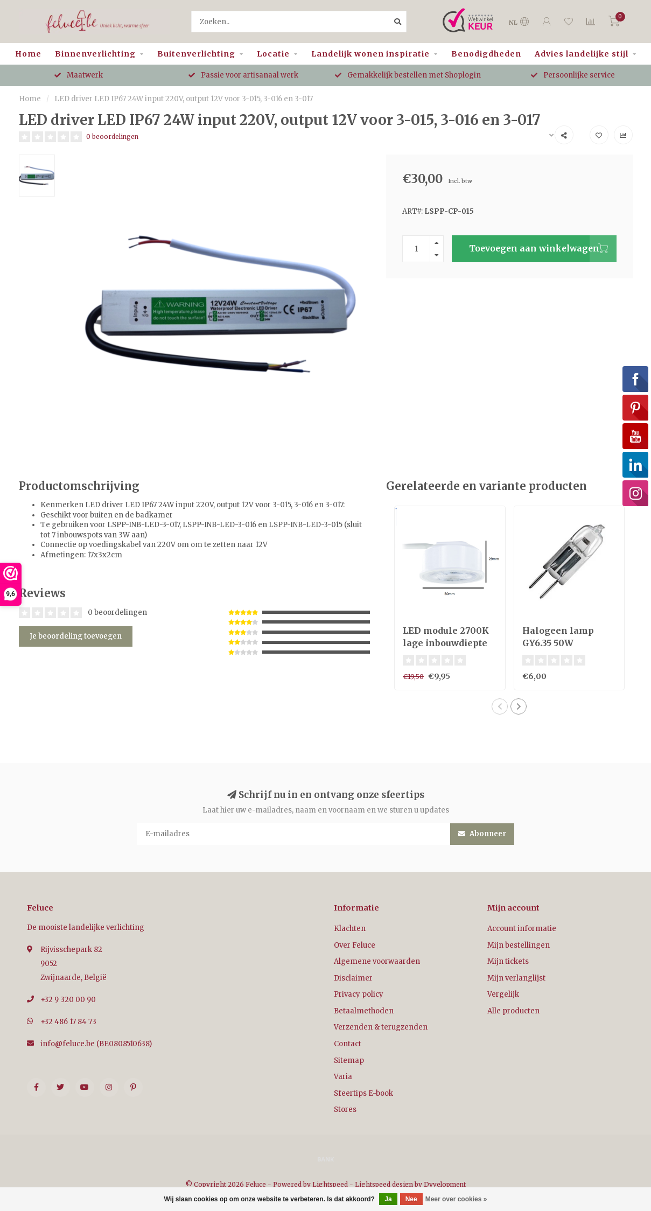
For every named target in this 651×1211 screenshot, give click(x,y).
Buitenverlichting (196, 54)
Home (28, 54)
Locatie (273, 54)
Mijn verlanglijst (516, 978)
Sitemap (349, 1060)
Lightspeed (330, 1184)
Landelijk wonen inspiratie (370, 54)
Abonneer (482, 833)
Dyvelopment (445, 1184)
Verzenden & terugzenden (381, 1027)
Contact (347, 1043)
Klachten (350, 928)
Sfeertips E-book (363, 1093)
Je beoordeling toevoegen (76, 636)
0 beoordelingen (112, 136)
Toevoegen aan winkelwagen (543, 248)
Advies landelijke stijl (581, 54)
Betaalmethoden (364, 1011)
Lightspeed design (384, 1184)
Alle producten (513, 1011)
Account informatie (521, 928)
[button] (500, 706)
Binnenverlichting (95, 54)
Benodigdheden (486, 54)
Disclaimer (353, 978)
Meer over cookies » (456, 1199)
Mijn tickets (508, 961)
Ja (387, 1199)
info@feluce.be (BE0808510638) (96, 1043)
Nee (411, 1199)
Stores (345, 1109)
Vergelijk (503, 994)
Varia (343, 1076)
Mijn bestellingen (518, 945)
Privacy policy (358, 994)
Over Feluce (354, 945)
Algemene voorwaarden (377, 961)
